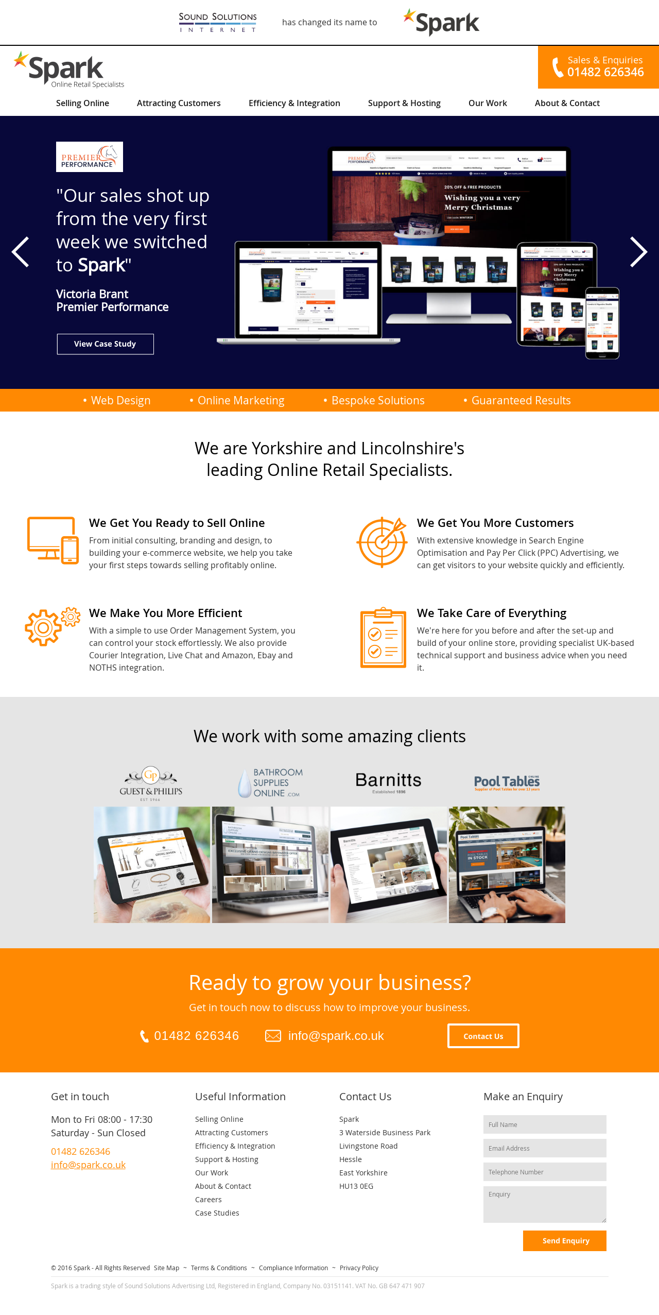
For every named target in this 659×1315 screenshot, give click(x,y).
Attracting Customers (179, 103)
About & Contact (567, 103)
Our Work (488, 103)
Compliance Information (293, 1267)
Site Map (166, 1267)
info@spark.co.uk (336, 1036)
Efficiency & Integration (294, 103)
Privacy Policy (359, 1267)
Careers (208, 1199)
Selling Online (82, 103)
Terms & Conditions (219, 1267)
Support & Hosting (404, 103)
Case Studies (217, 1213)
